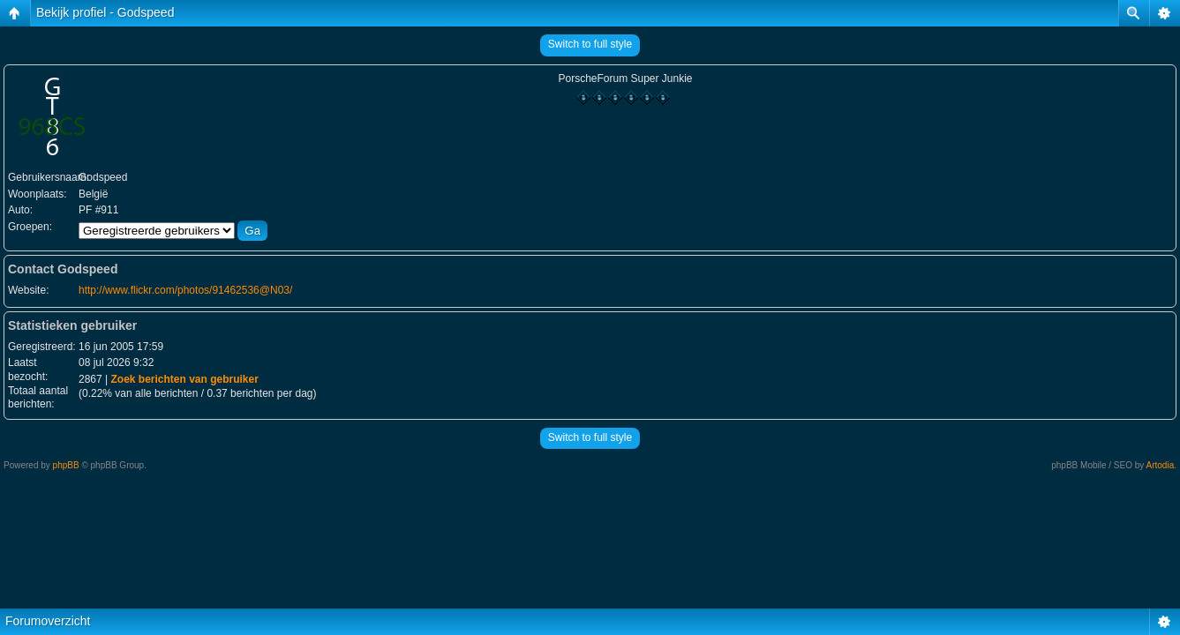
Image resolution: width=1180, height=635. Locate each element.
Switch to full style (590, 44)
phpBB (66, 465)
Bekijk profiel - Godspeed (105, 12)
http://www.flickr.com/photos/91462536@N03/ (185, 290)
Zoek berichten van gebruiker (184, 379)
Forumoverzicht (47, 621)
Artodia (1160, 465)
